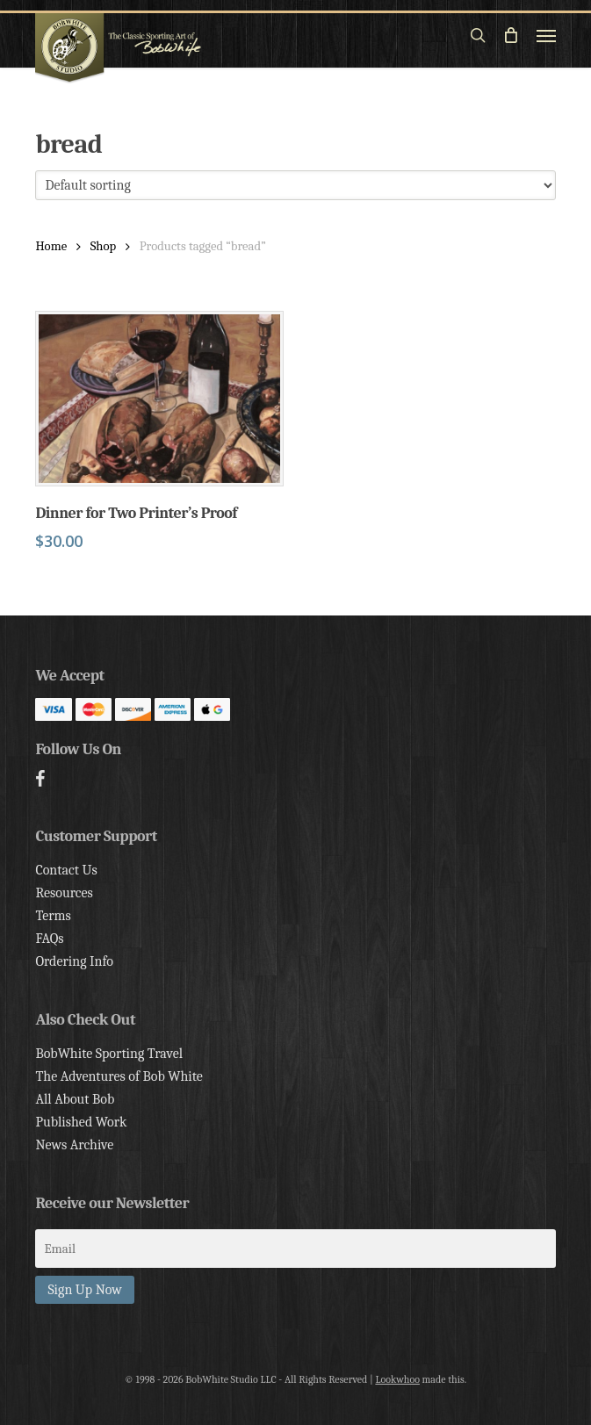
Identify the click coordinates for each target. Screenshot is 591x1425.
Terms (52, 916)
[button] (546, 35)
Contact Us (66, 870)
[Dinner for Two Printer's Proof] (159, 398)
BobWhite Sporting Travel (109, 1054)
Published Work (80, 1122)
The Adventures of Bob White (119, 1076)
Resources (63, 893)
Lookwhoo (397, 1379)
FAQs (49, 938)
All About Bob (74, 1099)
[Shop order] (295, 185)
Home (51, 246)
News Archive (74, 1145)
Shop (103, 246)
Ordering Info (74, 961)
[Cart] (511, 35)
